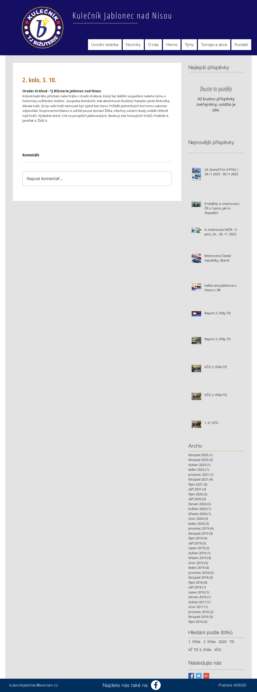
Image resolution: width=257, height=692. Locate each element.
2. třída (209, 641)
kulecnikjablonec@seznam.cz (33, 685)
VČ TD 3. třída (199, 649)
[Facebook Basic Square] (191, 676)
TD (232, 641)
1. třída (194, 641)
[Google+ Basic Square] (206, 676)
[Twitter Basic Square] (199, 676)
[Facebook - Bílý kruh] (156, 685)
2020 (223, 641)
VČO (217, 649)
